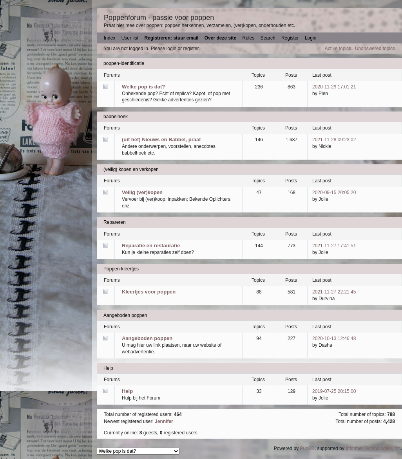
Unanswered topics (375, 48)
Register (290, 38)
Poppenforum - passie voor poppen (159, 18)
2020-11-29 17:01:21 (334, 87)
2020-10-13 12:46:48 (334, 338)
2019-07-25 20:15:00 (334, 391)
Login (310, 38)
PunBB (307, 448)
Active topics (338, 48)
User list (129, 38)
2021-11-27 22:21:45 (334, 292)
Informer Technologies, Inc (373, 448)
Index (109, 38)
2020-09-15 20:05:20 (334, 192)
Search (268, 38)
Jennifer (164, 421)
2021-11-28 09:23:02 (334, 139)
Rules (249, 38)
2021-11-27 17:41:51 (334, 245)
